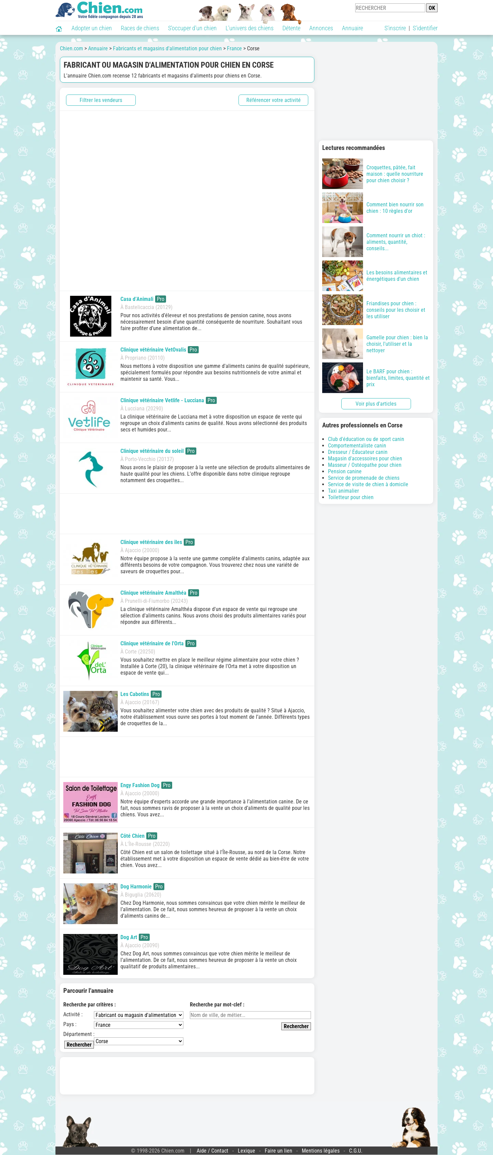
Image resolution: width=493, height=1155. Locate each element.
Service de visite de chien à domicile (368, 484)
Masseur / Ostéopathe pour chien (364, 465)
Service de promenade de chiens (363, 478)
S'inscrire (395, 28)
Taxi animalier (343, 491)
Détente (291, 28)
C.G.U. (355, 1151)
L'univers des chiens (250, 28)
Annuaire (352, 28)
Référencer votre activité (273, 100)
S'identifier (425, 28)
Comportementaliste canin (357, 445)
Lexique (246, 1151)
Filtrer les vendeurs (101, 100)
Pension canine (345, 471)
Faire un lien (278, 1151)
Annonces (321, 28)
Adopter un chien (91, 28)
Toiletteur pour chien (351, 497)
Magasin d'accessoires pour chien (365, 458)
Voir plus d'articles (376, 404)
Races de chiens (140, 28)
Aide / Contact (212, 1151)
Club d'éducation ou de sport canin (366, 439)
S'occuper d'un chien (192, 28)
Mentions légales (321, 1151)
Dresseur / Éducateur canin (358, 452)
